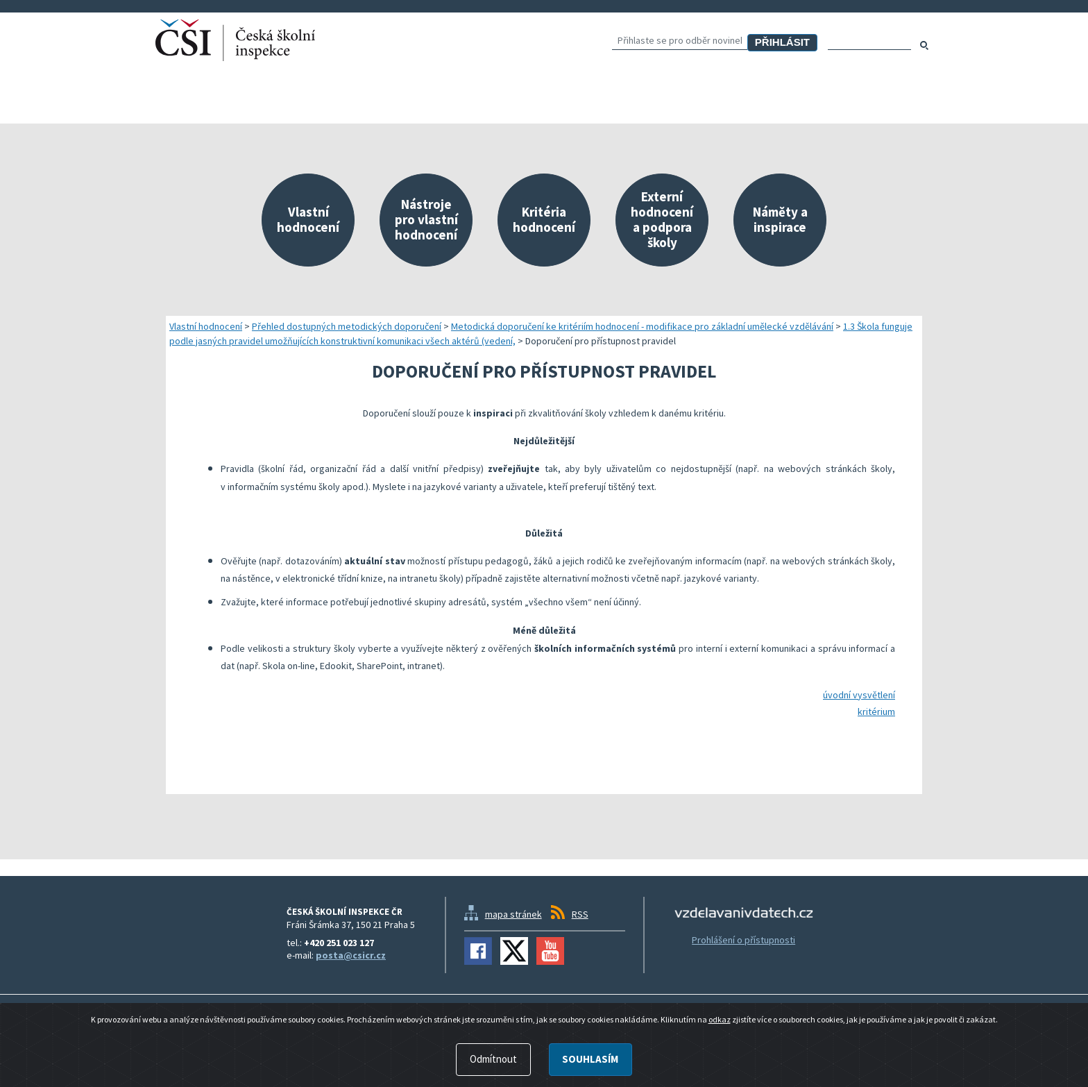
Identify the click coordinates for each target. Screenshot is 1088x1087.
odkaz (719, 1070)
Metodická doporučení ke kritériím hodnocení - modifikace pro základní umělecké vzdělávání (642, 326)
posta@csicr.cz (351, 955)
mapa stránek (513, 914)
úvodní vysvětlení (859, 695)
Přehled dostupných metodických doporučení (346, 326)
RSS (580, 914)
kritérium (876, 711)
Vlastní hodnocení (205, 326)
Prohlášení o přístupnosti (743, 940)
